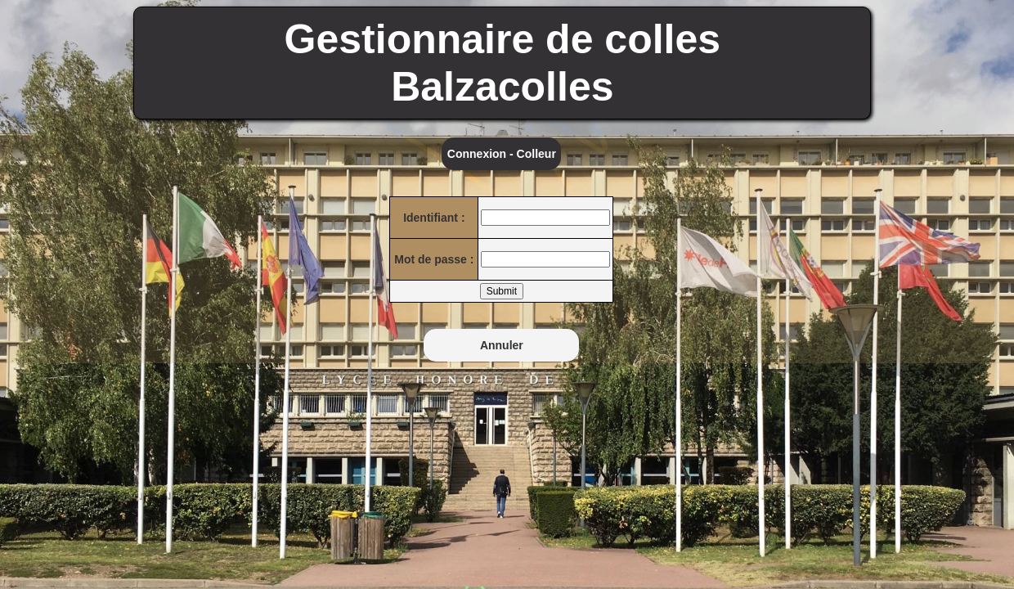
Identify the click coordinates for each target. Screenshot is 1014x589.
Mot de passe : (433, 259)
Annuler (501, 345)
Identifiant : (433, 217)
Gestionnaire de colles (503, 39)
